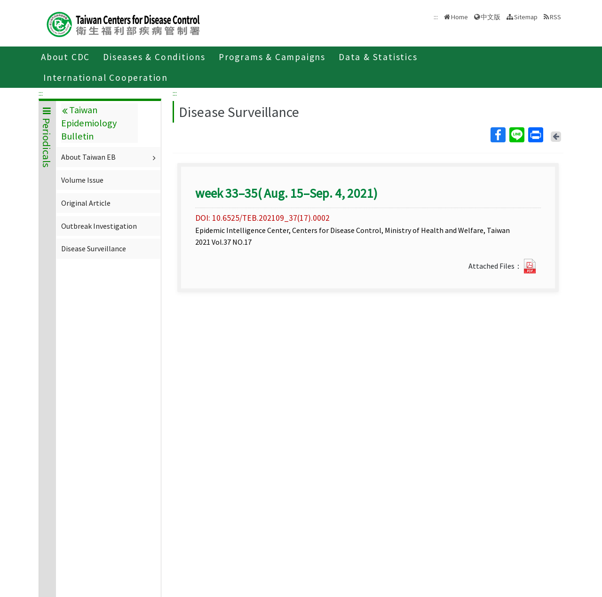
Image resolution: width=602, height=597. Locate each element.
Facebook (498, 134)
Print (535, 134)
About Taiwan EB (109, 157)
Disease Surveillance (93, 248)
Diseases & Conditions (154, 56)
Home (459, 17)
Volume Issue (82, 180)
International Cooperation (105, 77)
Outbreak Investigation (99, 226)
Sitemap (526, 17)
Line (516, 134)
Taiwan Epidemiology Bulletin (89, 123)
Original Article (86, 203)
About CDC (65, 56)
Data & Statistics (378, 56)
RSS (555, 17)
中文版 (490, 17)
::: (41, 93)
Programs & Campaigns (272, 56)
